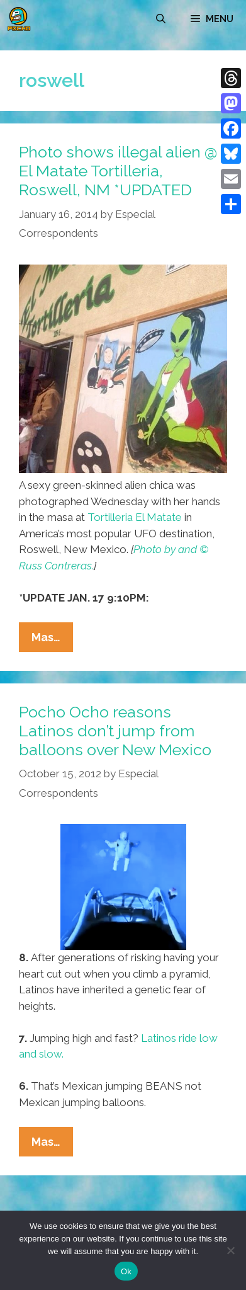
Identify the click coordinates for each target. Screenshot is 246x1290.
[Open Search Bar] (160, 19)
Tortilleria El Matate (134, 517)
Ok (126, 1271)
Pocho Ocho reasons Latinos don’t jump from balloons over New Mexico (115, 730)
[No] (230, 1250)
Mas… (52, 640)
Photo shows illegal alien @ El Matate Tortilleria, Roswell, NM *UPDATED (118, 170)
